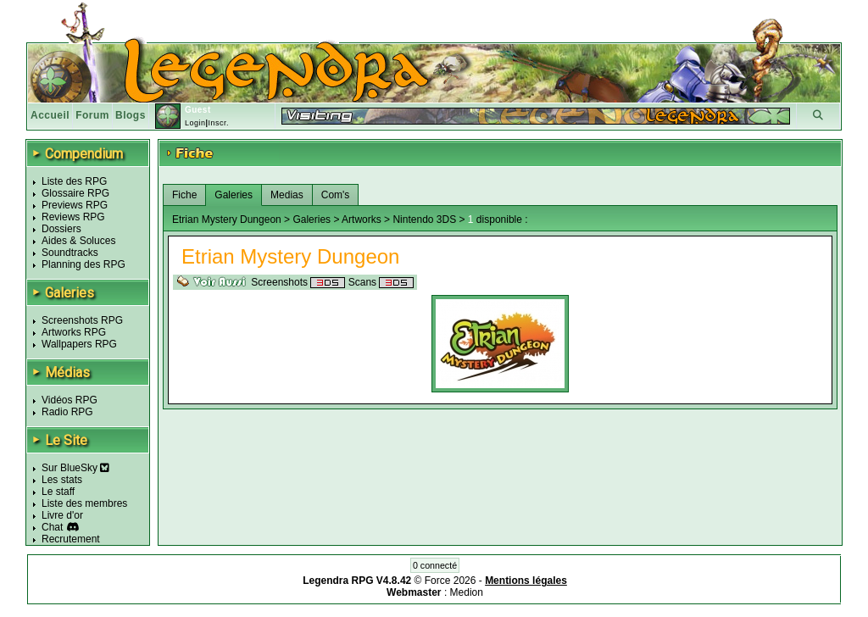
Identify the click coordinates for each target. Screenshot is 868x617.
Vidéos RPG (69, 400)
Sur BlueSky (75, 468)
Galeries (233, 195)
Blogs (130, 115)
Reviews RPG (73, 217)
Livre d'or (62, 515)
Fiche (184, 195)
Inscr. (218, 123)
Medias (286, 195)
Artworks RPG (74, 332)
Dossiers (61, 229)
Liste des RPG (74, 181)
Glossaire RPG (75, 193)
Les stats (62, 480)
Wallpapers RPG (79, 344)
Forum (92, 115)
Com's (335, 195)
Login (195, 123)
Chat (52, 527)
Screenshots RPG (82, 320)
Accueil (50, 115)
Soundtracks (70, 252)
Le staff (58, 491)
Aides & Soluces (78, 241)
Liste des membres (84, 503)
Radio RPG (67, 412)
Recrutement (71, 539)
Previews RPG (75, 205)
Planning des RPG (83, 264)
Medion (466, 592)
